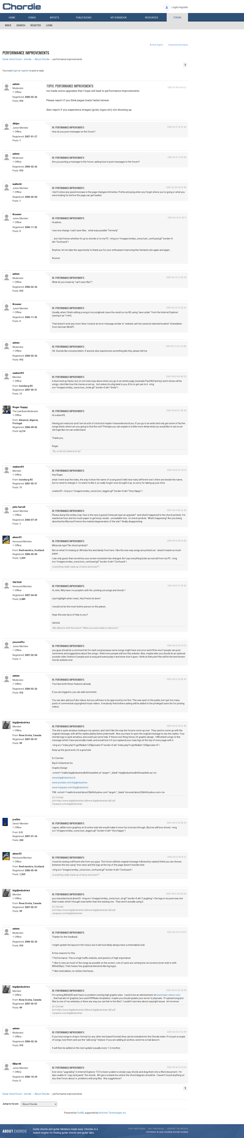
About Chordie (42, 59)
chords (184, 1132)
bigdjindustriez (21, 722)
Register (35, 25)
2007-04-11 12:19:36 (176, 585)
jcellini (16, 819)
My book (119, 17)
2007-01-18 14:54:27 (176, 87)
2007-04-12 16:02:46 (176, 725)
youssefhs (19, 642)
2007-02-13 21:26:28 (176, 277)
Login (49, 25)
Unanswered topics (178, 44)
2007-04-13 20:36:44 (176, 990)
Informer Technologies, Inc (112, 1112)
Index (8, 25)
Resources (151, 17)
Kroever (17, 214)
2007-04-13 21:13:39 (176, 1031)
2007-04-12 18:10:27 (176, 856)
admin (16, 84)
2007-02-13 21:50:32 (176, 307)
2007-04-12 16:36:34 (176, 822)
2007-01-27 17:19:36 (176, 157)
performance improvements (25, 53)
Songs (32, 17)
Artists (54, 17)
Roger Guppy (20, 407)
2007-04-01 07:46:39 (176, 410)
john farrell (19, 507)
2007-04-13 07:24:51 (176, 932)
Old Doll (17, 582)
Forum (177, 17)
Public (83, 17)
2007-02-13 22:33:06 (176, 346)
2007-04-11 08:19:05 (176, 540)
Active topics (156, 44)
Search (20, 25)
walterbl (17, 184)
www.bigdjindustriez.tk (63, 777)
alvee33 (17, 537)
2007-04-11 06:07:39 (176, 510)
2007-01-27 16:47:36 (176, 126)
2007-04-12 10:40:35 (176, 679)
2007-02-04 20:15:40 (176, 187)
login (15, 70)
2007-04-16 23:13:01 (176, 1067)
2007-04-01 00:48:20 (176, 376)
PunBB (80, 1112)
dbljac (16, 123)
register (25, 70)
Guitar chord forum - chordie (16, 59)
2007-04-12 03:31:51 (176, 645)
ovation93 (18, 373)
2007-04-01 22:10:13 (176, 470)
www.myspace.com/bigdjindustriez (70, 787)
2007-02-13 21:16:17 (177, 217)
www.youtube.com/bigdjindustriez (69, 782)
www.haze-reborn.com (168, 995)
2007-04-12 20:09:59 (176, 893)
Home (12, 17)
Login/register (180, 7)
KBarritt (17, 1063)
